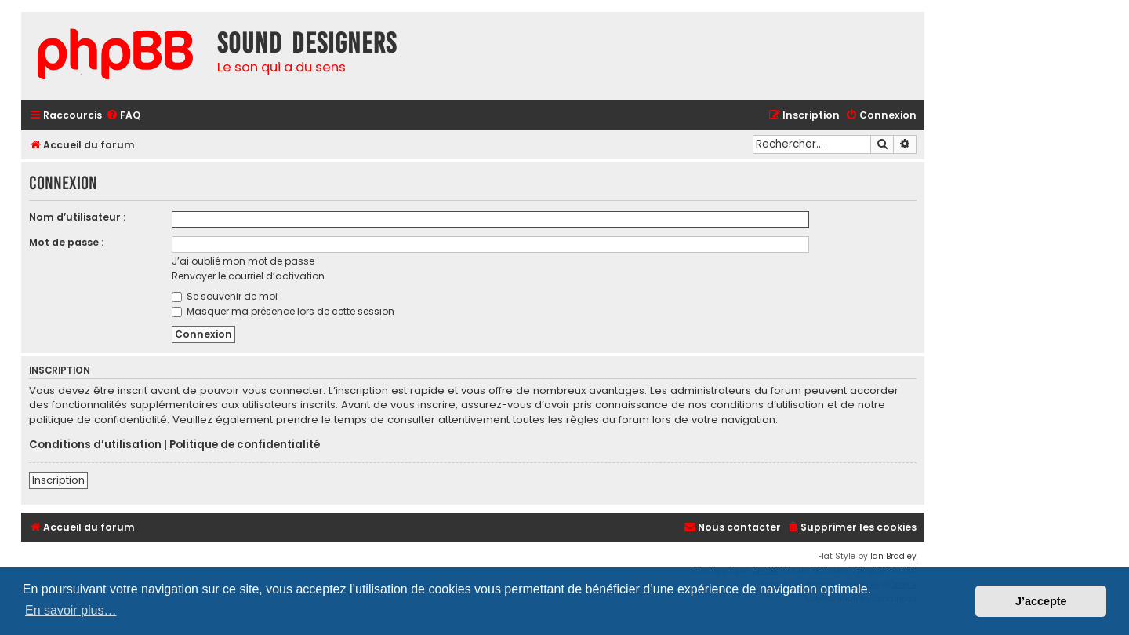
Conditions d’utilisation (95, 445)
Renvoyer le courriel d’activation (248, 276)
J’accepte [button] (1041, 601)
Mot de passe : (66, 242)
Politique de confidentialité (244, 445)
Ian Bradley (893, 556)
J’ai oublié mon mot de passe (243, 261)
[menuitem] (123, 115)
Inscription (58, 480)
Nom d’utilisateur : (77, 217)
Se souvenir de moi (225, 296)
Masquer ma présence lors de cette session (283, 311)
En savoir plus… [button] (71, 610)
